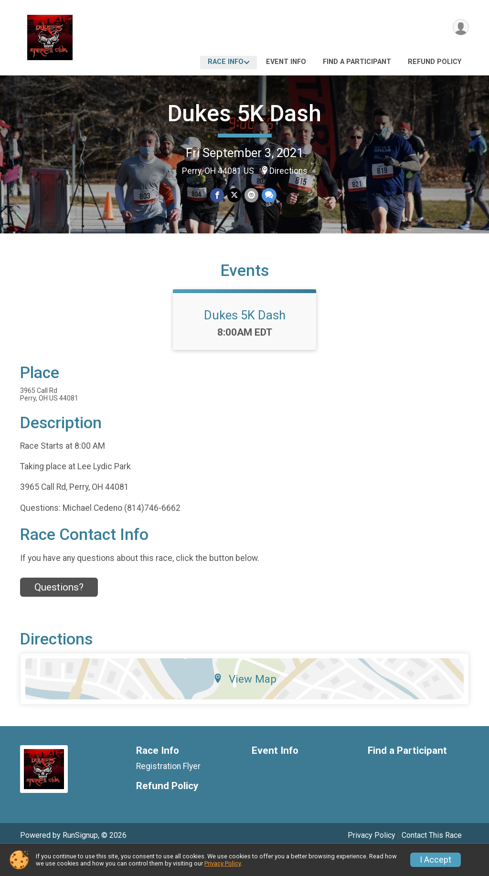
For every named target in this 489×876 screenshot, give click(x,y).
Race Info (226, 62)
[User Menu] (460, 28)
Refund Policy (434, 62)
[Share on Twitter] (234, 195)
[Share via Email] (251, 195)
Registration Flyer (168, 789)
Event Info (286, 62)
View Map (244, 702)
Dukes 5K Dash (244, 113)
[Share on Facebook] (217, 195)
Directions (288, 171)
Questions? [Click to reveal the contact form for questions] (59, 610)
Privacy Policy (222, 863)
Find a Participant (357, 62)
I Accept (435, 860)
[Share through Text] (268, 195)
